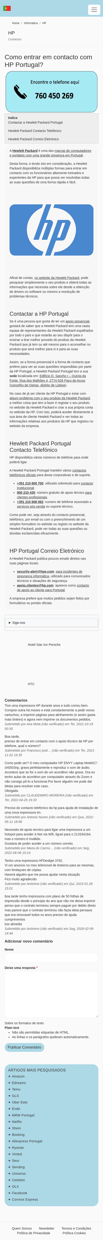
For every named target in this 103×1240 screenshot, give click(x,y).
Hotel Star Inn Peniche (44, 645)
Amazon (18, 1076)
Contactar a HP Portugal (39, 314)
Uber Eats (20, 1102)
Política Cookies (74, 1233)
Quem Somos (22, 1228)
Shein (16, 1128)
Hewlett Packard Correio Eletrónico (33, 139)
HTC (31, 684)
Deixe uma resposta (20, 968)
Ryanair (18, 1147)
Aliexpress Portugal (27, 1141)
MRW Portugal (23, 1115)
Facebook (19, 1193)
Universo (19, 1173)
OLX (15, 1186)
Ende (16, 1109)
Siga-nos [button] (18, 623)
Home (16, 23)
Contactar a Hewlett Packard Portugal (35, 122)
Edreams (19, 1083)
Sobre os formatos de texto (24, 1023)
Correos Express (25, 1199)
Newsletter (46, 1228)
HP (44, 23)
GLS (15, 1096)
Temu (16, 1089)
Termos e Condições (76, 1228)
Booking (18, 1135)
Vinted (17, 1154)
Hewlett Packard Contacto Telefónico (34, 131)
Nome (9, 949)
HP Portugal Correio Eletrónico (47, 551)
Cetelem (18, 1180)
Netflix (17, 1122)
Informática (31, 23)
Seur (16, 1160)
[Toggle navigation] (94, 10)
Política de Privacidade (33, 1233)
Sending (18, 1167)
